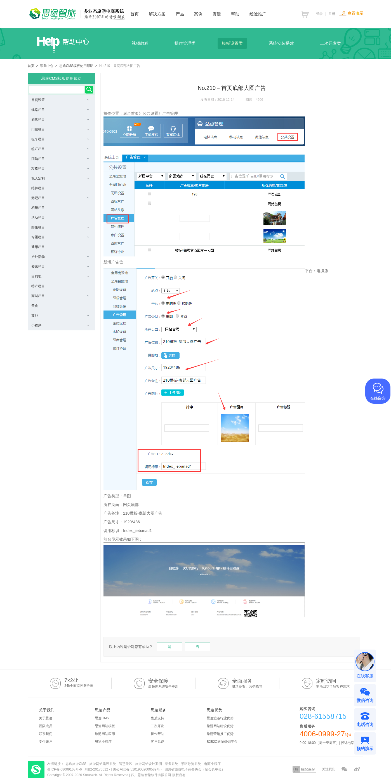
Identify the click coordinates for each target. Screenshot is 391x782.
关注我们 (328, 769)
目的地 (60, 276)
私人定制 (60, 178)
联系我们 (45, 734)
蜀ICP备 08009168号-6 (65, 769)
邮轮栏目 (60, 227)
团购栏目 (60, 159)
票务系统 (171, 764)
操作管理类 (185, 43)
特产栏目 (38, 286)
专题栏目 (60, 237)
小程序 (60, 325)
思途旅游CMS (75, 764)
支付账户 (45, 742)
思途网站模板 (105, 726)
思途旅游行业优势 (220, 718)
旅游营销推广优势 (220, 734)
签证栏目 (60, 149)
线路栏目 (60, 110)
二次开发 (157, 726)
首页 (31, 66)
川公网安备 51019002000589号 (136, 769)
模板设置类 (232, 43)
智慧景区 (125, 764)
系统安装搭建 (281, 43)
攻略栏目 (60, 169)
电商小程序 (212, 764)
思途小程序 (103, 742)
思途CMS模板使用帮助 (76, 66)
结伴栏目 (38, 188)
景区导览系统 (191, 764)
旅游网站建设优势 (220, 726)
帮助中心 (46, 66)
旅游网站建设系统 (102, 764)
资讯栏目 (60, 267)
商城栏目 (60, 296)
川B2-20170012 (96, 769)
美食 (34, 306)
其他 (60, 316)
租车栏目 (60, 139)
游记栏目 (60, 198)
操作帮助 (157, 734)
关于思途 (45, 718)
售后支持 (157, 718)
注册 (332, 14)
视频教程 (140, 43)
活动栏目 (38, 218)
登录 (319, 14)
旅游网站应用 (105, 734)
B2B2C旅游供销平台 (222, 742)
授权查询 (304, 769)
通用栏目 (38, 247)
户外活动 (60, 257)
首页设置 (60, 100)
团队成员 (45, 726)
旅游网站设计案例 (148, 764)
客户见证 (157, 742)
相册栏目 (38, 208)
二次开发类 (330, 43)
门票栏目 (60, 129)
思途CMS (102, 718)
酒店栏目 (60, 120)
